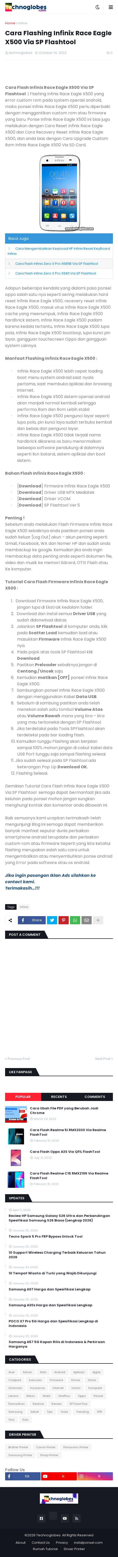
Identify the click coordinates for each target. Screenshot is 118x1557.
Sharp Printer (49, 1455)
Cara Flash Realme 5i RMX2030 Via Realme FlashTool (68, 1132)
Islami (76, 1388)
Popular (23, 1096)
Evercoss (35, 1380)
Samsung (15, 1412)
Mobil (46, 1396)
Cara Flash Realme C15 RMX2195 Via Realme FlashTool (69, 1175)
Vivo (11, 1420)
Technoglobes (48, 1535)
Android (59, 1372)
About (21, 1542)
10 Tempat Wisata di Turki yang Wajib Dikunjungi (53, 1273)
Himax (75, 1380)
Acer (11, 1372)
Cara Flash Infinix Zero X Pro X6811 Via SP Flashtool (55, 273)
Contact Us (41, 1542)
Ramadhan (16, 1404)
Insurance (37, 1388)
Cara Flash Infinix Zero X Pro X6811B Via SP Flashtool (56, 263)
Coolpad (14, 1380)
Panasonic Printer (75, 1447)
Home (10, 23)
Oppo (82, 1396)
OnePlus (64, 1396)
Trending (82, 1412)
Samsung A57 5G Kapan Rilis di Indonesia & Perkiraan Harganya (57, 1344)
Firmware (56, 1380)
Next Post (102, 1058)
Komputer (95, 1388)
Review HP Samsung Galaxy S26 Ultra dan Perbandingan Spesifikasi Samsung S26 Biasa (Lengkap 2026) (59, 1218)
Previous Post (19, 1058)
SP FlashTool (78, 1404)
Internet (58, 1388)
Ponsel (98, 1396)
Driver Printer (74, 1549)
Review (57, 1404)
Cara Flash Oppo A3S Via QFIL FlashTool (65, 1151)
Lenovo (13, 1396)
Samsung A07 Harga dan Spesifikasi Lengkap (49, 1289)
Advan (27, 1372)
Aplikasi (79, 1372)
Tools (64, 1412)
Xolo (25, 1420)
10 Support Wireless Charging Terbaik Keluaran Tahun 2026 (57, 1255)
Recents (59, 1096)
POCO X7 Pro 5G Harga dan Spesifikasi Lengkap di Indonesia (53, 1323)
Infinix (22, 23)
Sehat (34, 1412)
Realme (38, 1404)
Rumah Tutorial (45, 1549)
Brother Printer (18, 1447)
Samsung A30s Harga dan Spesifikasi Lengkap (50, 1305)
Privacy (62, 1542)
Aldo (43, 1372)
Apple (96, 1372)
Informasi (15, 1388)
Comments (95, 1096)
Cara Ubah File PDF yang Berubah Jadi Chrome (64, 1110)
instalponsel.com (88, 1542)
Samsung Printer (20, 1455)
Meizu (30, 1396)
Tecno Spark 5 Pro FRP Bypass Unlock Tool (45, 1236)
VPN (99, 1412)
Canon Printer (45, 1447)
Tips (50, 1412)
